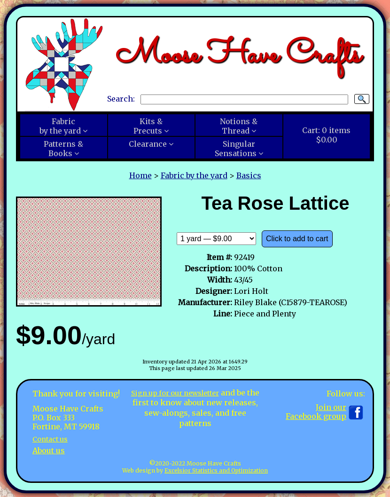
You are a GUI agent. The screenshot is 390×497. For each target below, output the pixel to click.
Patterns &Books (63, 148)
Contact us (52, 438)
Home (140, 175)
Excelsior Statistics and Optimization (216, 470)
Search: (121, 98)
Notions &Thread (238, 126)
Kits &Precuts (148, 126)
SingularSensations (236, 148)
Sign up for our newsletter (182, 392)
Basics (248, 175)
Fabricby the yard (60, 126)
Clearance (148, 144)
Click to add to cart (297, 239)
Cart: (326, 135)
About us (48, 450)
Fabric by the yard (194, 175)
